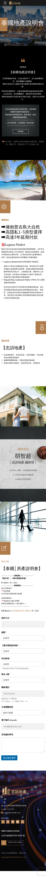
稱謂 (4, 632)
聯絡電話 (6, 687)
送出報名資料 (9, 757)
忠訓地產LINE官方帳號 (21, 611)
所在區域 (6, 658)
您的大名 (6, 618)
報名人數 (6, 674)
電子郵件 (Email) (9, 720)
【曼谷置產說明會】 (10, 645)
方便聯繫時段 (7, 707)
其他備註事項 (7, 734)
